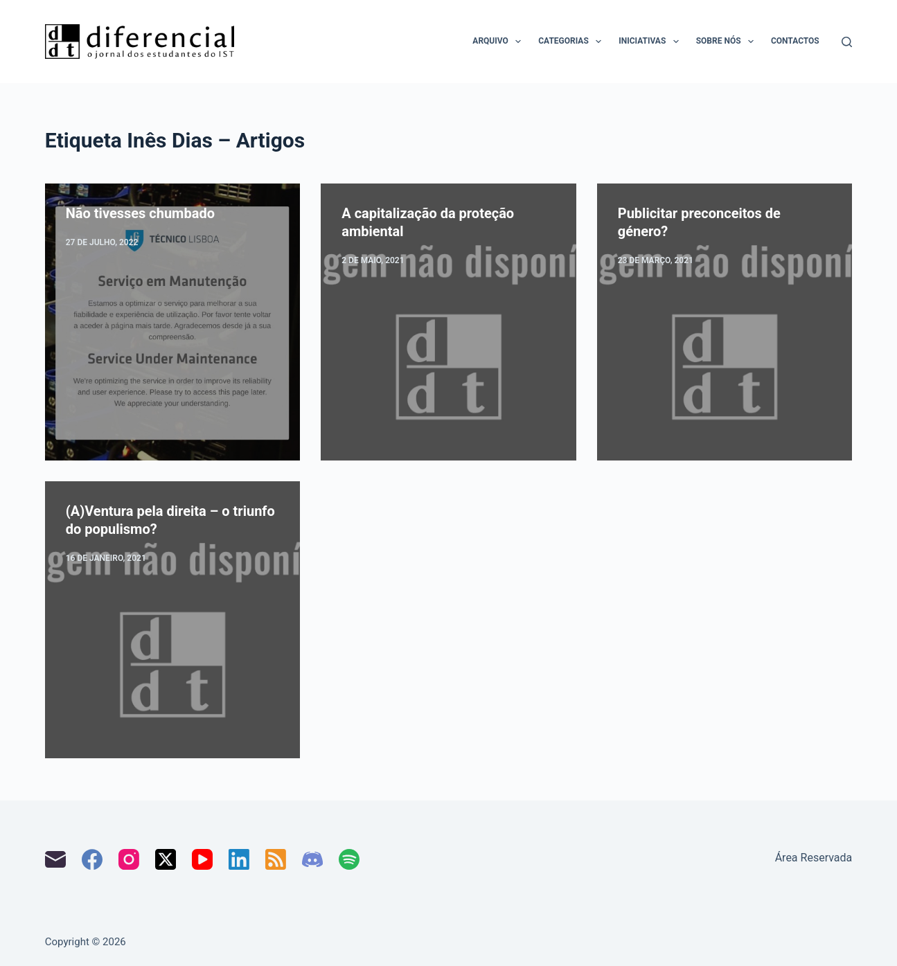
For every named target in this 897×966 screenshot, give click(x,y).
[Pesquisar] (847, 42)
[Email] (55, 859)
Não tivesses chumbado (140, 213)
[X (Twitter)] (165, 859)
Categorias (572, 41)
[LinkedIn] (239, 859)
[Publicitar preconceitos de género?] (725, 322)
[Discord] (312, 859)
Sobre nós (727, 41)
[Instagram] (128, 859)
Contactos (795, 41)
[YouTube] (202, 859)
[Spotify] (349, 859)
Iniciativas (651, 41)
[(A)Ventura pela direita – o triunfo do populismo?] (173, 619)
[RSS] (275, 859)
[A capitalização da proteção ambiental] (448, 322)
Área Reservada (814, 857)
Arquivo (499, 41)
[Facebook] (92, 859)
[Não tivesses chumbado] (173, 322)
